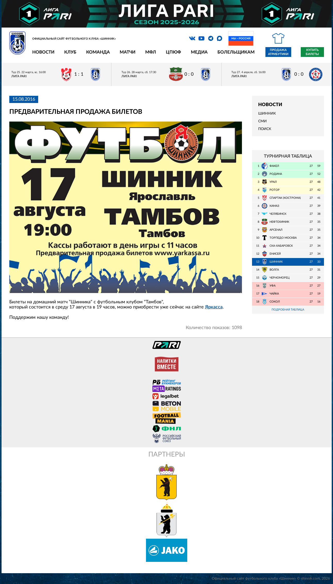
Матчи (127, 52)
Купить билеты (312, 52)
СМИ (262, 121)
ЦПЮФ (173, 52)
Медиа (199, 52)
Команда (98, 52)
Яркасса (214, 307)
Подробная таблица (288, 309)
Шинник (267, 113)
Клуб (70, 52)
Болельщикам (236, 52)
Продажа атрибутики (278, 52)
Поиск (264, 129)
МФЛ (150, 52)
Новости (43, 52)
